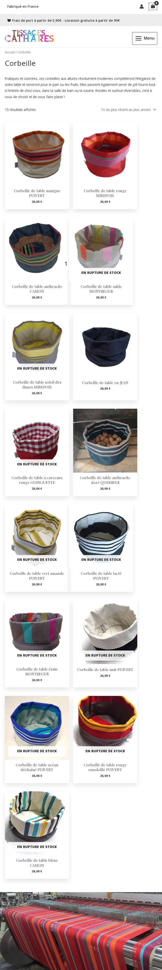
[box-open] (63, 19)
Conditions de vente (16, 936)
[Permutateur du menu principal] (145, 37)
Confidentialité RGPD (17, 941)
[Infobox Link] (81, 733)
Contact (6, 931)
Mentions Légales (15, 946)
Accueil (10, 51)
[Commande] (127, 109)
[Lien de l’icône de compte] (141, 6)
